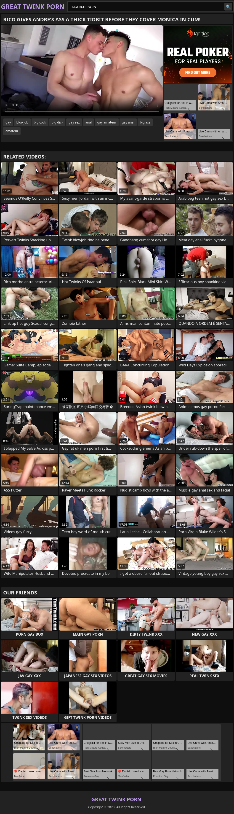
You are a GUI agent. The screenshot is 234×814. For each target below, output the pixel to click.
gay (8, 122)
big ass (145, 122)
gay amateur (106, 122)
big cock (40, 122)
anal (88, 122)
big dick (57, 122)
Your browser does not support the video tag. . (82, 70)
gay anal (128, 122)
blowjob (22, 122)
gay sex (74, 122)
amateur (11, 131)
